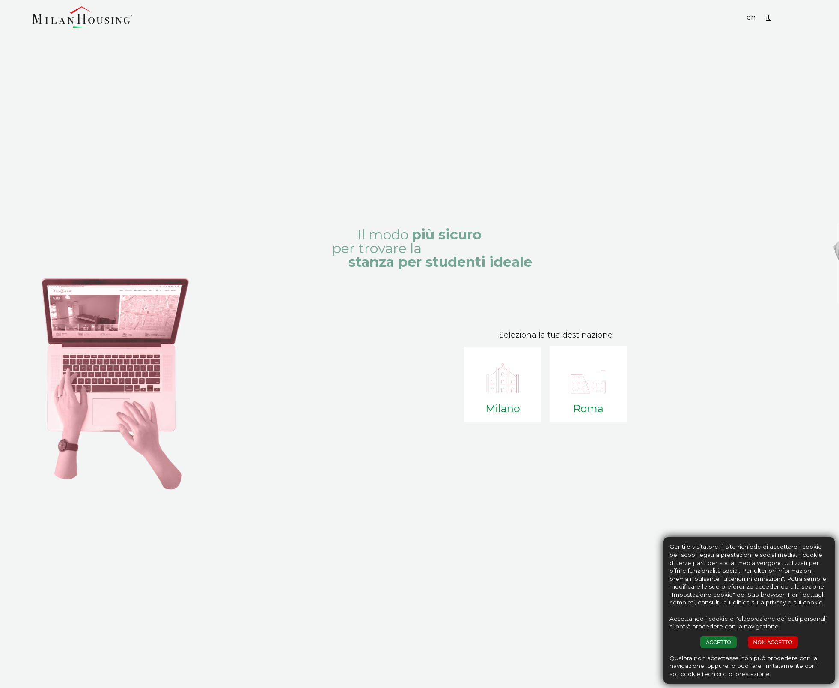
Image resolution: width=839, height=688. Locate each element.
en (751, 17)
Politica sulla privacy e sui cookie (776, 602)
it (768, 17)
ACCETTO (718, 642)
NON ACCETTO (772, 642)
